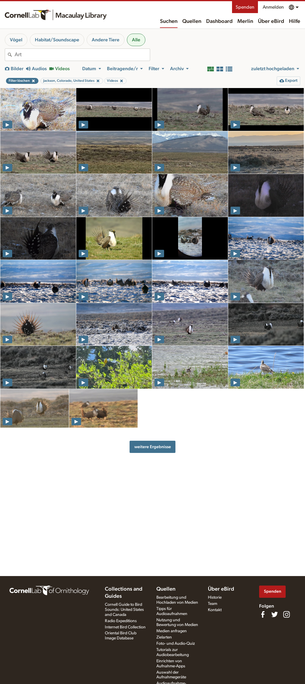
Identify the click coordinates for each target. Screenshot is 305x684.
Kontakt (215, 610)
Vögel (16, 39)
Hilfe (294, 21)
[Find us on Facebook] (262, 614)
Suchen (169, 21)
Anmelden (273, 7)
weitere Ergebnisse (152, 447)
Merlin (245, 21)
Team (212, 604)
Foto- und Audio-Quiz (175, 643)
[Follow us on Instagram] (286, 614)
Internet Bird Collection (125, 627)
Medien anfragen (171, 631)
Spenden (245, 7)
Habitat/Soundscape (57, 39)
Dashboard (219, 21)
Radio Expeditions (121, 621)
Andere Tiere (105, 39)
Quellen (191, 21)
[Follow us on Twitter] (274, 614)
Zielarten (164, 637)
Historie (215, 597)
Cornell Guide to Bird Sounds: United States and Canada (124, 610)
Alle (136, 39)
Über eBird (271, 21)
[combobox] (82, 55)
